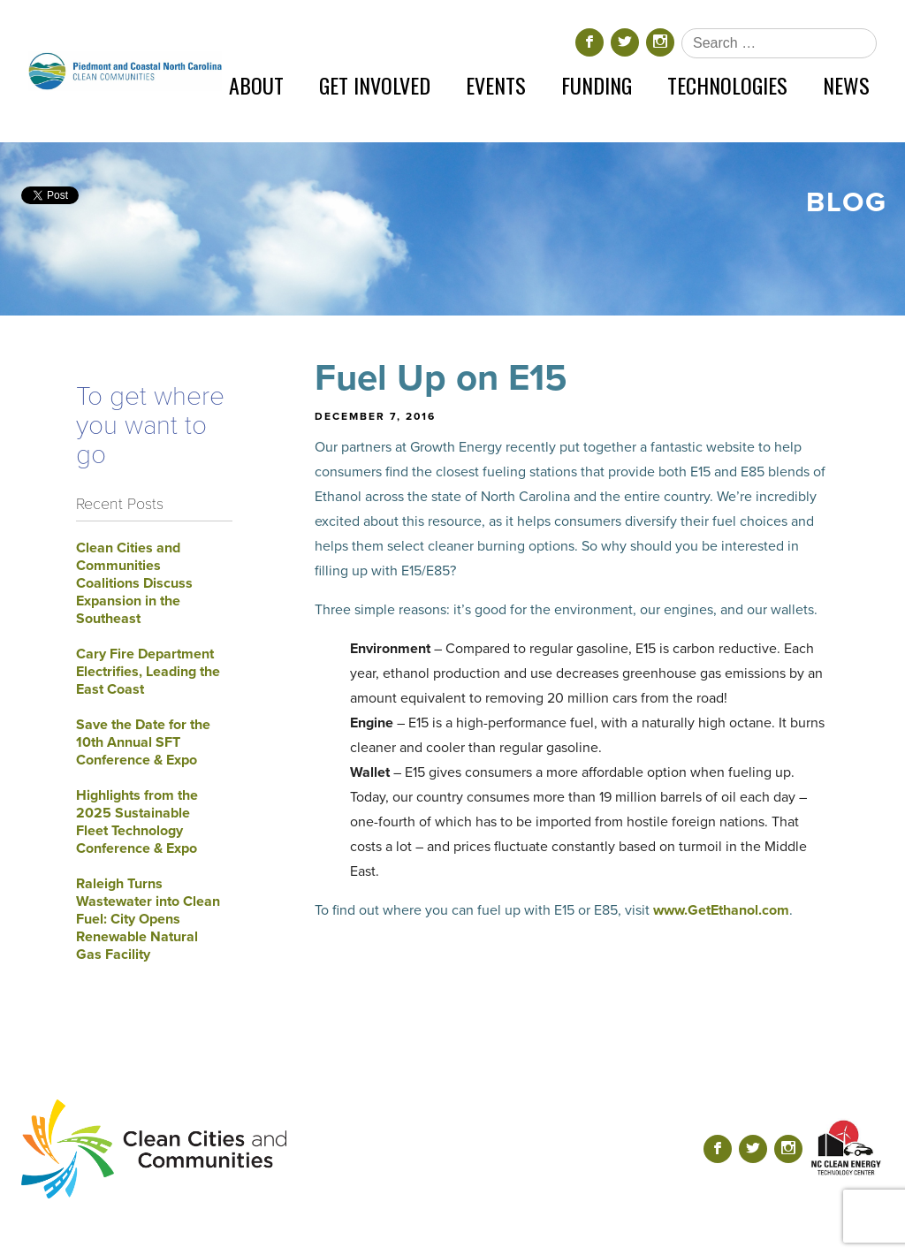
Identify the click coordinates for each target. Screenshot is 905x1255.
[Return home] (125, 71)
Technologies (727, 85)
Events (496, 85)
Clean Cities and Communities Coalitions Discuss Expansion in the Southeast (134, 583)
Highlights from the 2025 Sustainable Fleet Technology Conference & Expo (137, 822)
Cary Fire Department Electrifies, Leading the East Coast (148, 671)
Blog (846, 202)
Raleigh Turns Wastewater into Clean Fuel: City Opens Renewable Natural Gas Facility (148, 919)
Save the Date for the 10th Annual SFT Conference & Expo (143, 742)
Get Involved (374, 85)
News (846, 85)
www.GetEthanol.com (721, 910)
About (256, 85)
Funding (596, 85)
